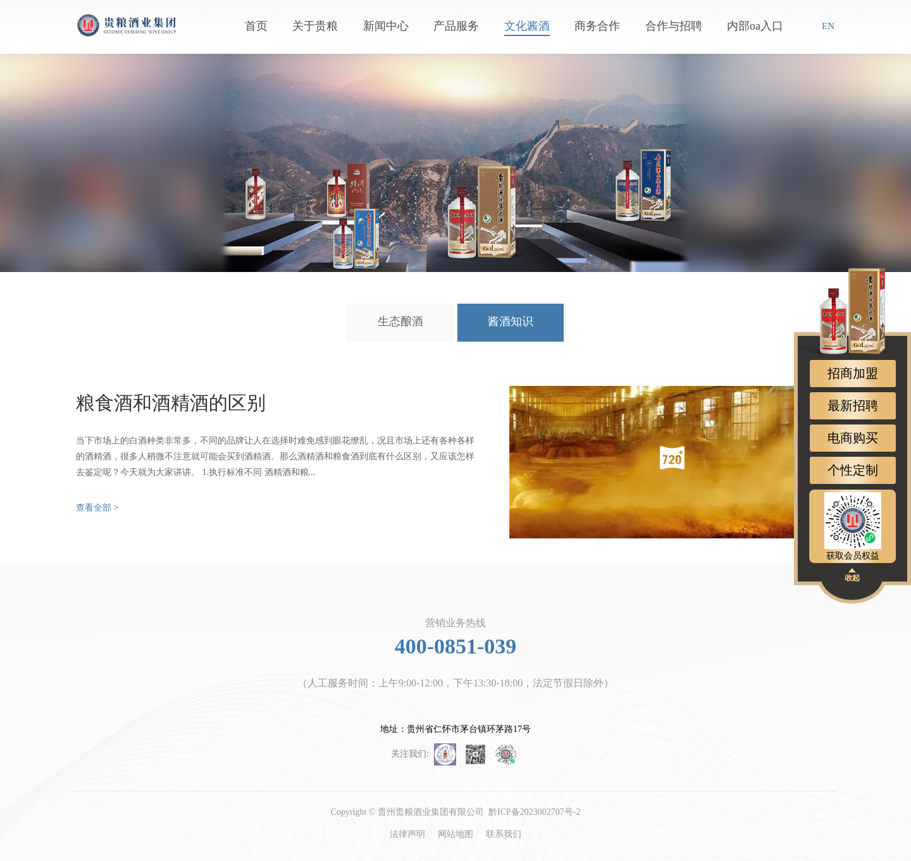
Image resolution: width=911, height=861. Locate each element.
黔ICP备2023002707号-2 (534, 812)
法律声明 (407, 834)
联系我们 (503, 834)
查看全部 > (97, 507)
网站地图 (455, 834)
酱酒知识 (510, 321)
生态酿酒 (400, 321)
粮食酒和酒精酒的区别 (171, 402)
